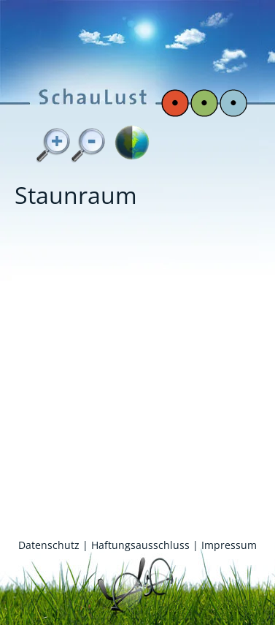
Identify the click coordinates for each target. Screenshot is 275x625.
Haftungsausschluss (140, 545)
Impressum (229, 545)
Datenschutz (49, 545)
